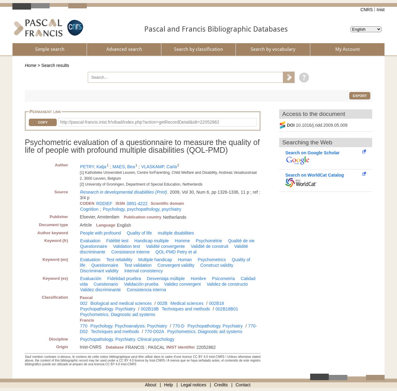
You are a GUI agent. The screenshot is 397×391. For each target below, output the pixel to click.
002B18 (216, 303)
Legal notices (194, 384)
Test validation (138, 265)
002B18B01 (227, 308)
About (150, 384)
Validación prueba (141, 284)
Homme (182, 240)
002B (162, 303)
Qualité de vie (241, 240)
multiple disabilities (176, 233)
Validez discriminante (100, 289)
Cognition (89, 209)
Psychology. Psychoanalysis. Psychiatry (129, 325)
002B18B (150, 308)
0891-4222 (137, 203)
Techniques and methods (186, 308)
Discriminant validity (99, 270)
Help (168, 384)
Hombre (198, 278)
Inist (381, 9)
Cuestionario (106, 284)
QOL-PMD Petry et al (175, 251)
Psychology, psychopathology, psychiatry (142, 209)
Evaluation (90, 240)
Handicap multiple (151, 240)
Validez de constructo (227, 284)
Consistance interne (130, 251)
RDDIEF (104, 203)
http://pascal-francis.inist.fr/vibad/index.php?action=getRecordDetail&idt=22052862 (139, 122)
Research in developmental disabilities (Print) (123, 192)
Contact (243, 384)
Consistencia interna (146, 289)
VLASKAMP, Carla (159, 166)
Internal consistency (143, 270)
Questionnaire (93, 246)
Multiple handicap (155, 259)
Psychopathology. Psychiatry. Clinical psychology (127, 339)
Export (360, 96)
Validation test (126, 246)
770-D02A (154, 331)
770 (83, 325)
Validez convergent (182, 284)
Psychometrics (212, 259)
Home (30, 65)
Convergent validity (176, 265)
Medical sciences (187, 303)
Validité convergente (165, 246)
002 (83, 303)
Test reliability (119, 259)
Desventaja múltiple (166, 278)
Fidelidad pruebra (124, 278)
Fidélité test (117, 240)
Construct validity (217, 265)
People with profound (100, 233)
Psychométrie (209, 240)
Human (185, 259)
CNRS (366, 9)
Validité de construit (209, 246)
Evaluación (90, 278)
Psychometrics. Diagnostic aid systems (117, 314)
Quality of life (139, 233)
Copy (42, 122)
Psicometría (223, 278)
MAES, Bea (124, 166)
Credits (221, 384)
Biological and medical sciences (121, 303)
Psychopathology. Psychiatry (107, 308)
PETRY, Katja (93, 166)
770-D (178, 325)
